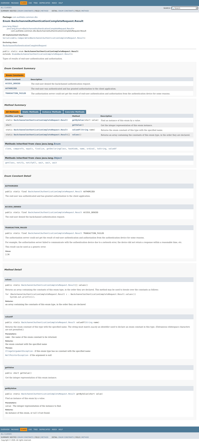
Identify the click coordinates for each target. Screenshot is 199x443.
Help (60, 3)
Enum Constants (25, 11)
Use (30, 3)
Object (58, 158)
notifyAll (31, 163)
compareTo (18, 149)
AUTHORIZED (11, 88)
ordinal (91, 149)
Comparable (23, 38)
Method (44, 11)
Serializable (9, 38)
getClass (9, 163)
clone (8, 149)
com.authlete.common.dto (25, 17)
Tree (35, 3)
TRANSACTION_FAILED (15, 93)
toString (101, 149)
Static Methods (30, 112)
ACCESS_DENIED (12, 83)
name (82, 149)
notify (20, 163)
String (84, 130)
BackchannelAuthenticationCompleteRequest (25, 46)
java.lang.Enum (14, 29)
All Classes (6, 8)
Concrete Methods (75, 112)
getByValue (78, 120)
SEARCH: (167, 8)
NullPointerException (16, 355)
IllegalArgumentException (19, 351)
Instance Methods (51, 112)
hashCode (73, 149)
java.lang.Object (10, 26)
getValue (76, 125)
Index (54, 3)
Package (15, 3)
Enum (14, 54)
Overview (5, 3)
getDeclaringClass (56, 149)
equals (29, 149)
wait (40, 163)
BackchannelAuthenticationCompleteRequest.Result (48, 29)
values (75, 135)
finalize (39, 149)
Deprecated (44, 3)
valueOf (76, 130)
